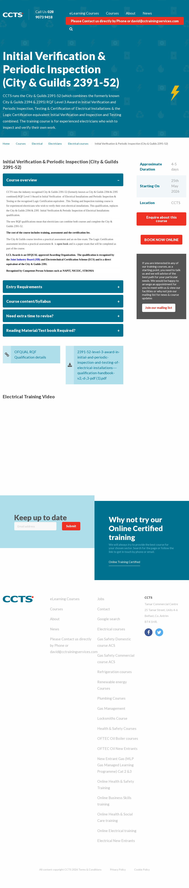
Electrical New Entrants (116, 840)
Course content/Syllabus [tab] (28, 301)
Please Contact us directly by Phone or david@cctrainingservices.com (125, 21)
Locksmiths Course (112, 718)
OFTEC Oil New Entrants (117, 748)
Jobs (100, 599)
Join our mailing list (158, 307)
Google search (108, 619)
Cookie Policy (142, 869)
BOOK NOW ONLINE (161, 240)
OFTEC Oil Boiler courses (117, 738)
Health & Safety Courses (116, 728)
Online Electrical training (116, 831)
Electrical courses (111, 629)
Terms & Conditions (90, 869)
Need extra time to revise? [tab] (30, 315)
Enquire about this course (161, 219)
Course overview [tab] (21, 180)
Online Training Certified (124, 562)
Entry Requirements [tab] (24, 286)
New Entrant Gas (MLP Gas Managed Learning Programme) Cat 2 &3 (115, 765)
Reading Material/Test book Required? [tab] (40, 330)
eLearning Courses (84, 13)
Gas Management (111, 708)
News (147, 13)
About (130, 13)
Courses (112, 13)
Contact (103, 609)
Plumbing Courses (111, 698)
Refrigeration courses (114, 672)
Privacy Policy (118, 869)
